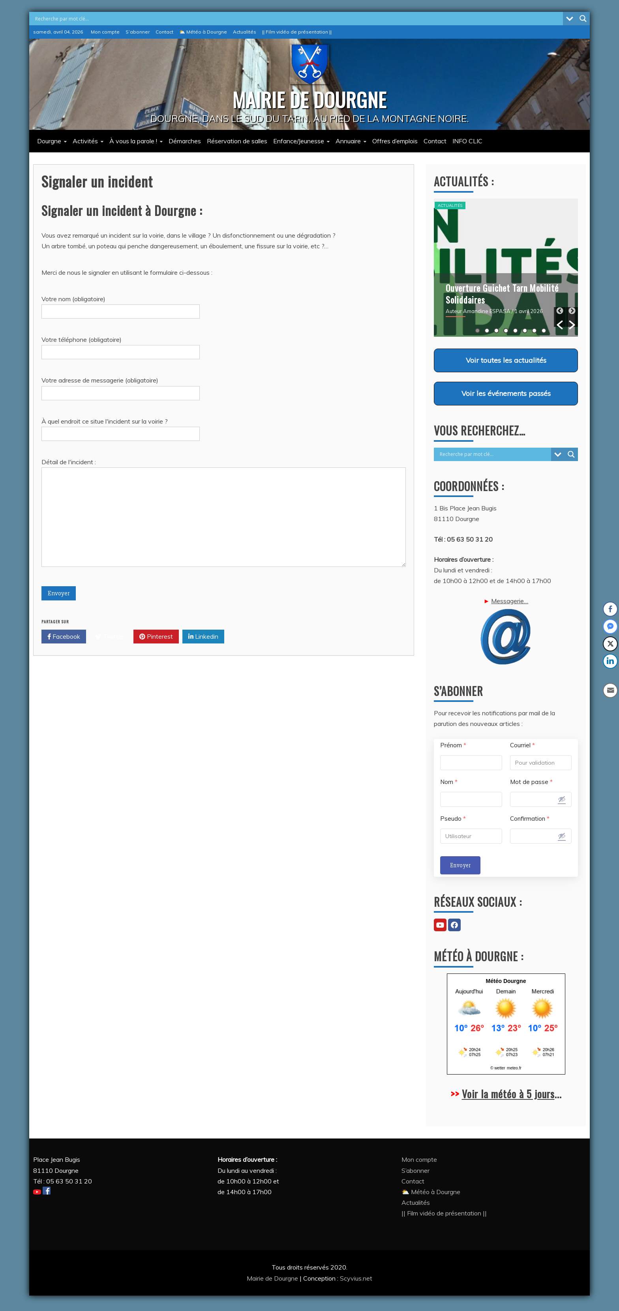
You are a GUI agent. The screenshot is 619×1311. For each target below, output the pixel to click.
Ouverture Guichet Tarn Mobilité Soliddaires (502, 293)
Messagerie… (506, 631)
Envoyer (460, 865)
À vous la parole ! (133, 141)
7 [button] (534, 330)
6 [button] (524, 330)
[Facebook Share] (610, 609)
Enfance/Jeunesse (298, 141)
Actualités (244, 32)
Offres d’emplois (395, 141)
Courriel (522, 745)
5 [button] (515, 330)
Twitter (110, 636)
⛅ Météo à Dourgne (203, 32)
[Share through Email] (611, 690)
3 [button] (496, 330)
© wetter (497, 1068)
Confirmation (530, 818)
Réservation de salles (237, 141)
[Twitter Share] (610, 643)
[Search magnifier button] (583, 18)
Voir (506, 360)
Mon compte (105, 32)
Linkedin (203, 636)
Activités (85, 141)
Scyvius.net (356, 1278)
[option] (506, 268)
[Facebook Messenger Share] (610, 626)
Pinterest (156, 636)
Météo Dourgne (506, 981)
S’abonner (138, 32)
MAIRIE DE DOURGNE (309, 99)
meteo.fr (514, 1068)
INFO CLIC (467, 141)
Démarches (185, 141)
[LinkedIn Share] (610, 661)
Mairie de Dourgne (273, 1278)
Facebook (63, 636)
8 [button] (543, 330)
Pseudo (453, 818)
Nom (449, 782)
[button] (560, 317)
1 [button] (477, 330)
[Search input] (298, 18)
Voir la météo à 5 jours (508, 1093)
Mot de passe (531, 782)
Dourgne (49, 141)
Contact (164, 32)
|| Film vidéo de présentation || (297, 32)
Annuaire (348, 141)
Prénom (453, 745)
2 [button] (487, 330)
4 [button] (505, 330)
